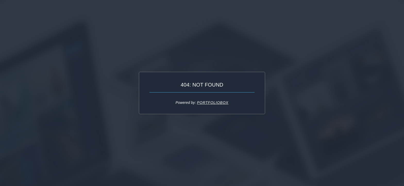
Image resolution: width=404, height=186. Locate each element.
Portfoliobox (212, 102)
